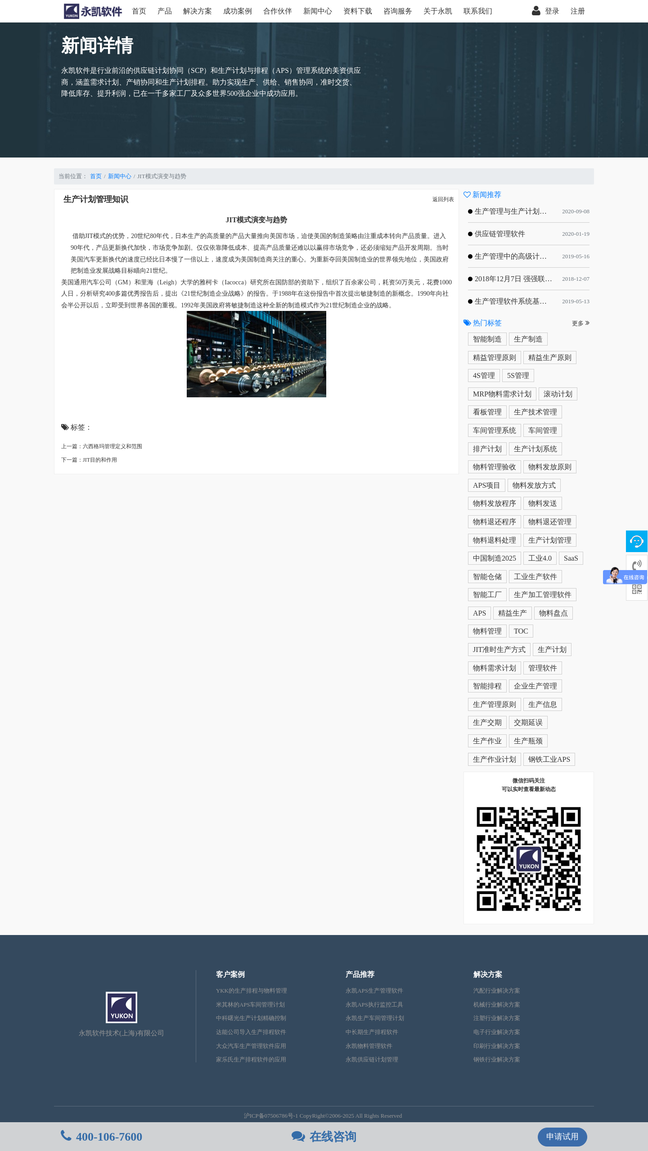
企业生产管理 (535, 686)
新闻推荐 (482, 194)
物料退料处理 (494, 540)
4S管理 (484, 375)
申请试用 (562, 1136)
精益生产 (512, 613)
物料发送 (542, 503)
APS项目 (486, 485)
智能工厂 (487, 594)
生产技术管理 (535, 412)
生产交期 (487, 722)
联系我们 (478, 11)
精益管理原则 (494, 357)
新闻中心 (317, 11)
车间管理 (542, 430)
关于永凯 (437, 11)
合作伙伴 (277, 11)
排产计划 (487, 449)
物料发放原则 (550, 467)
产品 (165, 11)
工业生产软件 (535, 576)
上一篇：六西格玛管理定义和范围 (101, 446)
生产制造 (528, 339)
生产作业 (487, 741)
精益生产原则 (550, 357)
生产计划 (552, 649)
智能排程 (487, 686)
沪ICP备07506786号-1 (271, 1116)
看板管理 (487, 412)
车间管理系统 (494, 430)
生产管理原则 (494, 704)
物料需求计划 (494, 668)
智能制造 (487, 339)
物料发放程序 (494, 503)
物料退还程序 (494, 522)
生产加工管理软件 (543, 594)
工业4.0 (540, 558)
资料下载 (357, 11)
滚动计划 (558, 394)
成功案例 (237, 11)
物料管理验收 (494, 467)
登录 (545, 11)
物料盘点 (553, 613)
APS (479, 613)
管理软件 (542, 668)
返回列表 (443, 199)
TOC (521, 631)
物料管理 (487, 631)
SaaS (571, 558)
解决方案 (197, 11)
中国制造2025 (494, 558)
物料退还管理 (550, 522)
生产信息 (542, 704)
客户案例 (230, 974)
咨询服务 (397, 11)
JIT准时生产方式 (499, 649)
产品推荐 (360, 974)
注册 (578, 11)
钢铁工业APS (549, 759)
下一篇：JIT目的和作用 (89, 460)
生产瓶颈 (528, 741)
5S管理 (518, 375)
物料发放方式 (534, 485)
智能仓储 (487, 576)
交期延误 (528, 722)
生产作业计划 (494, 759)
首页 (139, 11)
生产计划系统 (535, 449)
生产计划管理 (550, 540)
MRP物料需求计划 (502, 394)
